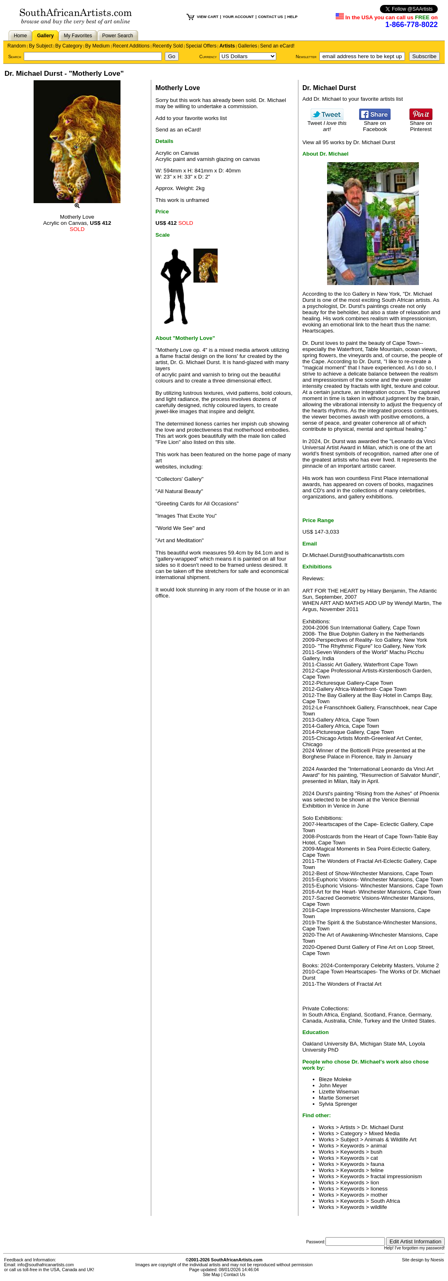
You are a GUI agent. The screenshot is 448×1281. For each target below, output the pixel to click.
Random (16, 46)
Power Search (117, 35)
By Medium (97, 46)
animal (379, 1146)
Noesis (437, 1259)
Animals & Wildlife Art (390, 1139)
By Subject (40, 46)
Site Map (211, 1274)
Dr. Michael (272, 100)
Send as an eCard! (178, 130)
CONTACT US (270, 17)
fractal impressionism (396, 1176)
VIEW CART (207, 17)
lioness (379, 1189)
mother (379, 1195)
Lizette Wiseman (339, 1092)
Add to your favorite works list (191, 118)
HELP (292, 17)
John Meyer (333, 1085)
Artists (227, 46)
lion (375, 1182)
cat (374, 1158)
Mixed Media (384, 1133)
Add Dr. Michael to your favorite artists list (352, 99)
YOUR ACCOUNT (238, 17)
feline (377, 1170)
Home (20, 35)
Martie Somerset (339, 1098)
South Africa (385, 1201)
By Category (68, 46)
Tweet (327, 123)
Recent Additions (131, 46)
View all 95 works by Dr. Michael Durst (348, 142)
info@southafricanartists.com (46, 1264)
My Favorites (78, 35)
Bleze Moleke (335, 1079)
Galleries (247, 46)
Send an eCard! (277, 46)
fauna (377, 1164)
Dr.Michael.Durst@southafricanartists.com (353, 555)
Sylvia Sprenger (338, 1104)
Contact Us (235, 1274)
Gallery (45, 35)
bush (376, 1152)
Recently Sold (167, 46)
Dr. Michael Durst (382, 1127)
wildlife (379, 1207)
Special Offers (201, 46)
